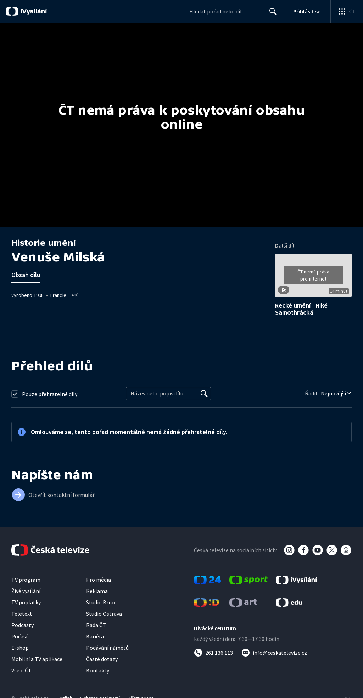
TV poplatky (26, 602)
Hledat (271, 14)
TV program (25, 579)
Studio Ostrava (104, 613)
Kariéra (95, 636)
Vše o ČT (21, 670)
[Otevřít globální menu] (346, 11)
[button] (313, 278)
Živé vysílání (25, 590)
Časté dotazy (102, 659)
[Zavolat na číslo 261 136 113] (213, 652)
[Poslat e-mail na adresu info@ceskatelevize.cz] (274, 652)
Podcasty (22, 624)
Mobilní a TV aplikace (36, 659)
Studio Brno (100, 602)
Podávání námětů (107, 647)
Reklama (97, 590)
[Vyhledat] (204, 393)
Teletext (21, 613)
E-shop (20, 647)
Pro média (98, 579)
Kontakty (97, 670)
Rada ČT (96, 624)
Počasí (19, 636)
